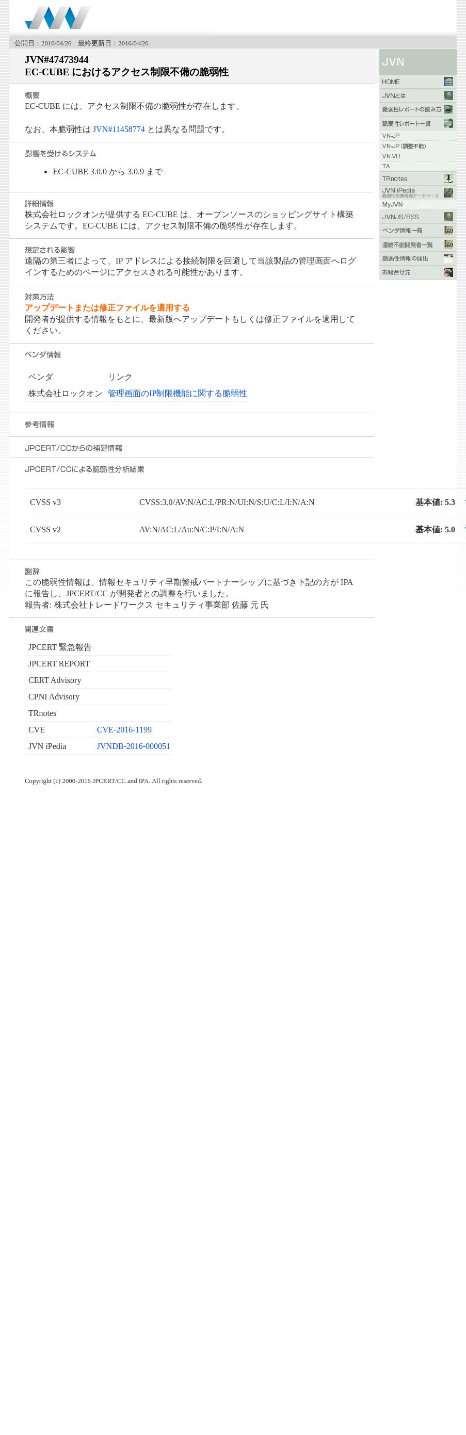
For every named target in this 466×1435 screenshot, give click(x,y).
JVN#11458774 (119, 129)
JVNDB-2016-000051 (133, 746)
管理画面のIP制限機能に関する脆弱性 (177, 393)
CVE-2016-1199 (124, 729)
